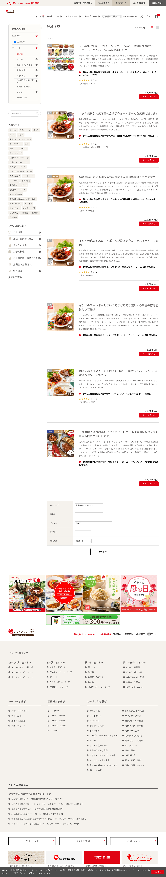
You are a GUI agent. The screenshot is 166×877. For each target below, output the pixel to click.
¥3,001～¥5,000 (58, 721)
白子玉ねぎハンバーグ (60, 682)
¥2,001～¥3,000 (58, 716)
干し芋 (24, 149)
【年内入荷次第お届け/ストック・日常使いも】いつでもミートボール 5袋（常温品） (120, 335)
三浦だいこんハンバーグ (19, 162)
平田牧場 (24, 213)
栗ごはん (92, 667)
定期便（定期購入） (134, 736)
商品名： (53, 514)
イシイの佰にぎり (134, 672)
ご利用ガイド (128, 3)
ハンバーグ (14, 181)
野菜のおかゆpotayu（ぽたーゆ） (23, 199)
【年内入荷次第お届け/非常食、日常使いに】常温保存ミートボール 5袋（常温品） (119, 267)
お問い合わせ (158, 3)
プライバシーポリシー (23, 874)
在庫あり (21, 42)
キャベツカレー (16, 144)
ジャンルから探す (17, 225)
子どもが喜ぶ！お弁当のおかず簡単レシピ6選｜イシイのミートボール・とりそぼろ (48, 819)
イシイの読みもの (18, 784)
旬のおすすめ (54, 16)
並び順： (53, 532)
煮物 (26, 144)
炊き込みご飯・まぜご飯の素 (103, 755)
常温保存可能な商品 (99, 750)
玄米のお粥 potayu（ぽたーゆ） (104, 765)
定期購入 (35, 213)
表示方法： (54, 541)
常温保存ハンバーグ (17, 190)
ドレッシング (15, 208)
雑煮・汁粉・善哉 (133, 760)
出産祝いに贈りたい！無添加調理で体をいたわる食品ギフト (38, 799)
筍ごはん (13, 130)
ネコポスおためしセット (22, 677)
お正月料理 (130, 755)
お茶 (33, 208)
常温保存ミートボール (18, 185)
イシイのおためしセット (22, 672)
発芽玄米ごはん (16, 204)
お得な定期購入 (126, 16)
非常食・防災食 (133, 682)
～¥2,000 (55, 711)
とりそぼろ (25, 181)
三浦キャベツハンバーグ (19, 158)
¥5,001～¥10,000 (58, 726)
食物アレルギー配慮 (135, 677)
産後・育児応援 (18, 721)
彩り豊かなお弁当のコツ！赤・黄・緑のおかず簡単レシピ (37, 814)
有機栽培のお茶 (132, 731)
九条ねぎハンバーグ (17, 167)
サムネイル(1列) (157, 27)
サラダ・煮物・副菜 (99, 745)
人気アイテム (71, 16)
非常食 (20, 135)
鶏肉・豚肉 (130, 750)
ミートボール (28, 176)
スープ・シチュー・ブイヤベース (105, 736)
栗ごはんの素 (96, 770)
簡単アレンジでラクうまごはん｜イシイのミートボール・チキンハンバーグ (45, 824)
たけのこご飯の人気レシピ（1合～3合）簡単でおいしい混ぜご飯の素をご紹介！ (47, 804)
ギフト (40, 16)
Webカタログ (113, 3)
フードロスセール (17, 171)
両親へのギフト (18, 726)
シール (12, 135)
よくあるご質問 (143, 3)
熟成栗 (91, 672)
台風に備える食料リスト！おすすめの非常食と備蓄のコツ (37, 809)
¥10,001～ (55, 731)
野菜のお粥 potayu (134, 687)
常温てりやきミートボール (20, 139)
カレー (29, 171)
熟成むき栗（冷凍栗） (135, 711)
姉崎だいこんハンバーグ (99, 687)
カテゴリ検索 (89, 16)
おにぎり (28, 204)
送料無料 (13, 217)
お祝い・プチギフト (20, 711)
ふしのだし (14, 213)
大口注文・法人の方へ (95, 3)
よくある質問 (83, 841)
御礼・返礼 (16, 716)
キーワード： (55, 505)
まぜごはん (14, 149)
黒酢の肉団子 (15, 176)
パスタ (25, 208)
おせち (91, 682)
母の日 (36, 130)
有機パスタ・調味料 (134, 726)
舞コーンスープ (16, 153)
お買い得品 (95, 711)
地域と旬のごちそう (134, 740)
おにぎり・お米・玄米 (100, 760)
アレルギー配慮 (16, 194)
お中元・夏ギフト (58, 667)
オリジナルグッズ (133, 716)
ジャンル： (54, 523)
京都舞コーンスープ (59, 687)
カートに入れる (149, 97)
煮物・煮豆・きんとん (135, 765)
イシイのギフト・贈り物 (22, 667)
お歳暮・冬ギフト (96, 677)
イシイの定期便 (133, 667)
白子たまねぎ (25, 130)
